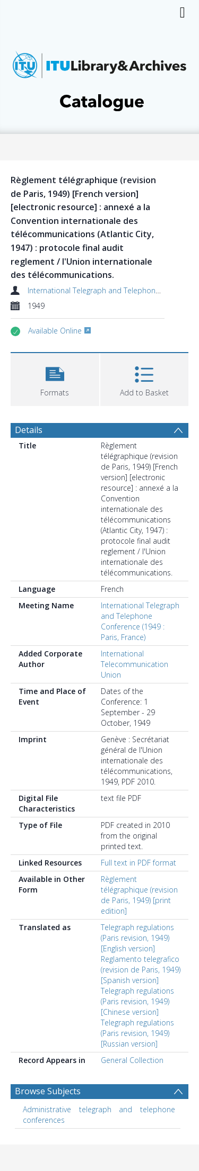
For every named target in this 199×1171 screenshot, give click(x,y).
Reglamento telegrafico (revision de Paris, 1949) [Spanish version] (140, 969)
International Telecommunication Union (134, 664)
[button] (55, 378)
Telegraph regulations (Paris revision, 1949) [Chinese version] (137, 1001)
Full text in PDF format (138, 863)
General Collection (132, 1060)
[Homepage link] (100, 78)
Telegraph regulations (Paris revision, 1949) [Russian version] (137, 1033)
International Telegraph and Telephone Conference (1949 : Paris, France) (140, 621)
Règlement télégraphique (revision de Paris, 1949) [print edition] (139, 895)
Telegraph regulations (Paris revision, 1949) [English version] (137, 937)
